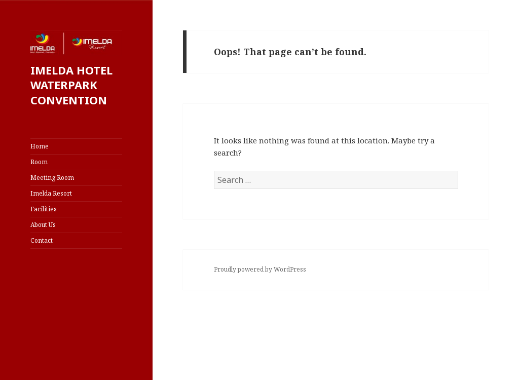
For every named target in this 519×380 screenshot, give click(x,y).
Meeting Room (52, 177)
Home (39, 146)
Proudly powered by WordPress (260, 269)
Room (39, 162)
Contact (41, 240)
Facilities (43, 209)
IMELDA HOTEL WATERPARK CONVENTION (71, 85)
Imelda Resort (51, 193)
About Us (43, 224)
